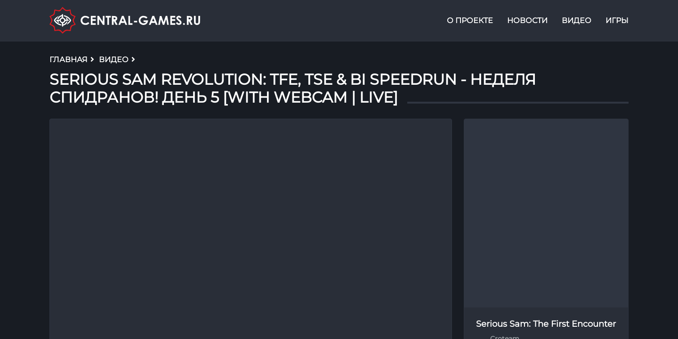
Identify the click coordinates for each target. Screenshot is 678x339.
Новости (527, 20)
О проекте (470, 20)
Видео (576, 20)
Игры (617, 20)
